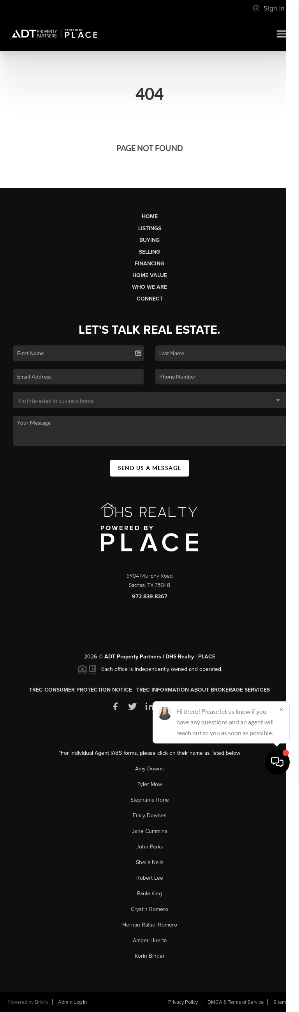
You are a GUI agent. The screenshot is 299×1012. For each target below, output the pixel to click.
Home (150, 216)
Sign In (269, 8)
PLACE (206, 656)
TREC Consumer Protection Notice (80, 690)
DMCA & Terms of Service (236, 1002)
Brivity (41, 1002)
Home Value (149, 275)
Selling (149, 252)
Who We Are (149, 287)
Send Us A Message (149, 468)
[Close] (281, 937)
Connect (150, 298)
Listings (149, 228)
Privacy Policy (183, 1002)
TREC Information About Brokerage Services (203, 690)
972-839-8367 (149, 596)
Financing (149, 263)
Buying (149, 240)
